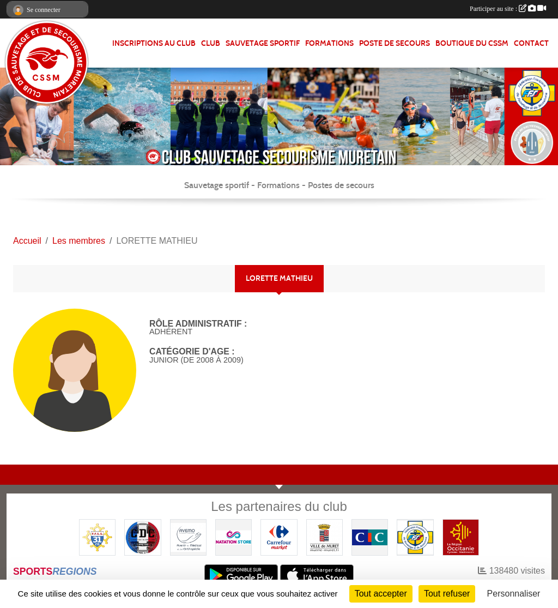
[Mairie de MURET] (324, 536)
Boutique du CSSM (471, 43)
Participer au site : (508, 9)
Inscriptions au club (154, 43)
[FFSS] (415, 536)
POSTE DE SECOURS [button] (394, 43)
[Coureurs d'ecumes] (142, 536)
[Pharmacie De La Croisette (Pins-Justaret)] (188, 536)
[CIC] (369, 536)
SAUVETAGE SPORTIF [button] (263, 43)
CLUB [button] (210, 43)
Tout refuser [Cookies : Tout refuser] (447, 593)
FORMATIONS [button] (329, 43)
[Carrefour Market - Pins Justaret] (278, 536)
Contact (531, 43)
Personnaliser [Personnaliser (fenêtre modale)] (514, 593)
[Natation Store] (233, 536)
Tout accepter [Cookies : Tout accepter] (381, 593)
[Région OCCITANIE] (460, 536)
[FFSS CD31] (97, 536)
